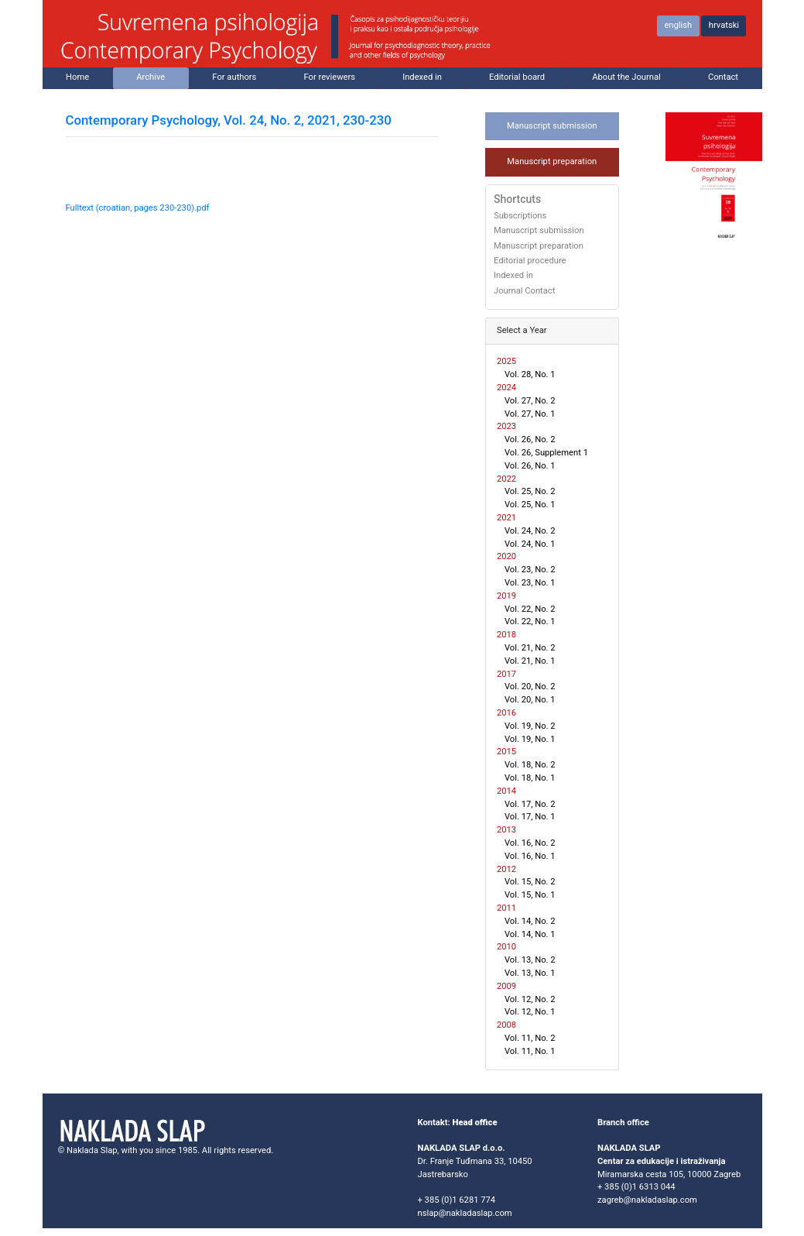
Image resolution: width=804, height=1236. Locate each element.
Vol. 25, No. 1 (530, 505)
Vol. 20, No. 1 (530, 700)
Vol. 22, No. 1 (530, 621)
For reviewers (330, 77)
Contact (723, 77)
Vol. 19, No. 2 (530, 726)
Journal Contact (524, 291)
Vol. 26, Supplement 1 (546, 453)
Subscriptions (520, 216)
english (678, 25)
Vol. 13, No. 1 (530, 973)
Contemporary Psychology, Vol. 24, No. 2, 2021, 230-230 (229, 120)
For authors (234, 77)
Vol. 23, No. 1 (530, 583)
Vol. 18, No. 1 (530, 778)
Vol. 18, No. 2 (530, 765)
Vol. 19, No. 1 (530, 739)
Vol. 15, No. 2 (530, 882)
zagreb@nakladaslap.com (647, 1200)
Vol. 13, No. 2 (530, 960)
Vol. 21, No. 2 (530, 648)
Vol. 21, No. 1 (530, 661)
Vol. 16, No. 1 (530, 856)
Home (77, 77)
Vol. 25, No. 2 (530, 491)
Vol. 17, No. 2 (530, 804)
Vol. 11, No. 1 (530, 1051)
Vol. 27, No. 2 (530, 401)
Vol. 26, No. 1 (530, 466)
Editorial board (517, 77)
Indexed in (422, 77)
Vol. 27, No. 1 (530, 414)
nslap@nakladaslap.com (465, 1213)
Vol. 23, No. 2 (530, 570)
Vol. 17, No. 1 (530, 817)
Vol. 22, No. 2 (530, 609)
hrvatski (724, 25)
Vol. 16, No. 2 (530, 843)
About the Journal (626, 77)
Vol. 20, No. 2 (530, 687)
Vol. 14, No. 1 (530, 934)
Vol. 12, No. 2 (530, 999)
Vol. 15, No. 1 (530, 895)
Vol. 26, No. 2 (530, 439)
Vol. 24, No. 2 (530, 531)
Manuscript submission (552, 126)
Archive (150, 77)
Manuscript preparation (552, 161)
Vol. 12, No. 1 (530, 1012)
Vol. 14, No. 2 (530, 921)
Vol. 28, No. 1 (530, 374)
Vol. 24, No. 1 (530, 544)
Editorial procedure (530, 261)
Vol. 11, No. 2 (530, 1038)
